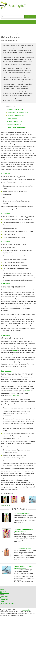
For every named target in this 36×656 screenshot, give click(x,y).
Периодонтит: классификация (22, 549)
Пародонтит (4, 596)
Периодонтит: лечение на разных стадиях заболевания (23, 530)
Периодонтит (4, 600)
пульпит (14, 350)
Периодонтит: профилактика (22, 513)
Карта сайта (26, 610)
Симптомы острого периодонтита (18, 112)
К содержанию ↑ (6, 173)
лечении (27, 391)
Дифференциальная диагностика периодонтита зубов (23, 567)
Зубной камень (4, 593)
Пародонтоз (4, 598)
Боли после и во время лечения (16, 127)
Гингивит (2, 589)
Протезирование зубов (7, 603)
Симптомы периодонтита (15, 109)
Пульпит (2, 601)
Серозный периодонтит (14, 124)
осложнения (15, 395)
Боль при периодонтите (14, 121)
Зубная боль (3, 591)
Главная (3, 34)
